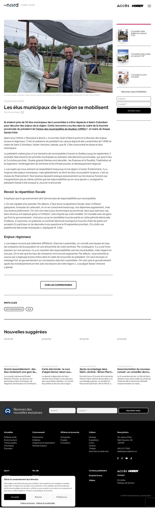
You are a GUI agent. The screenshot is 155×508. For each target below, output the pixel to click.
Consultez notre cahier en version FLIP (141, 55)
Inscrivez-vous (134, 111)
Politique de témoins (27, 503)
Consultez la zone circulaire (139, 76)
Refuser (38, 497)
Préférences (61, 497)
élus (29, 310)
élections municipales (14, 310)
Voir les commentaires (58, 285)
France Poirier (14, 112)
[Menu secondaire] (149, 7)
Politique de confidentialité (45, 503)
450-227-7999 (123, 449)
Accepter (15, 497)
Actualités (8, 340)
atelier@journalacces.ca (127, 452)
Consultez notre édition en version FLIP (139, 34)
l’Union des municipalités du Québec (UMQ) (61, 129)
